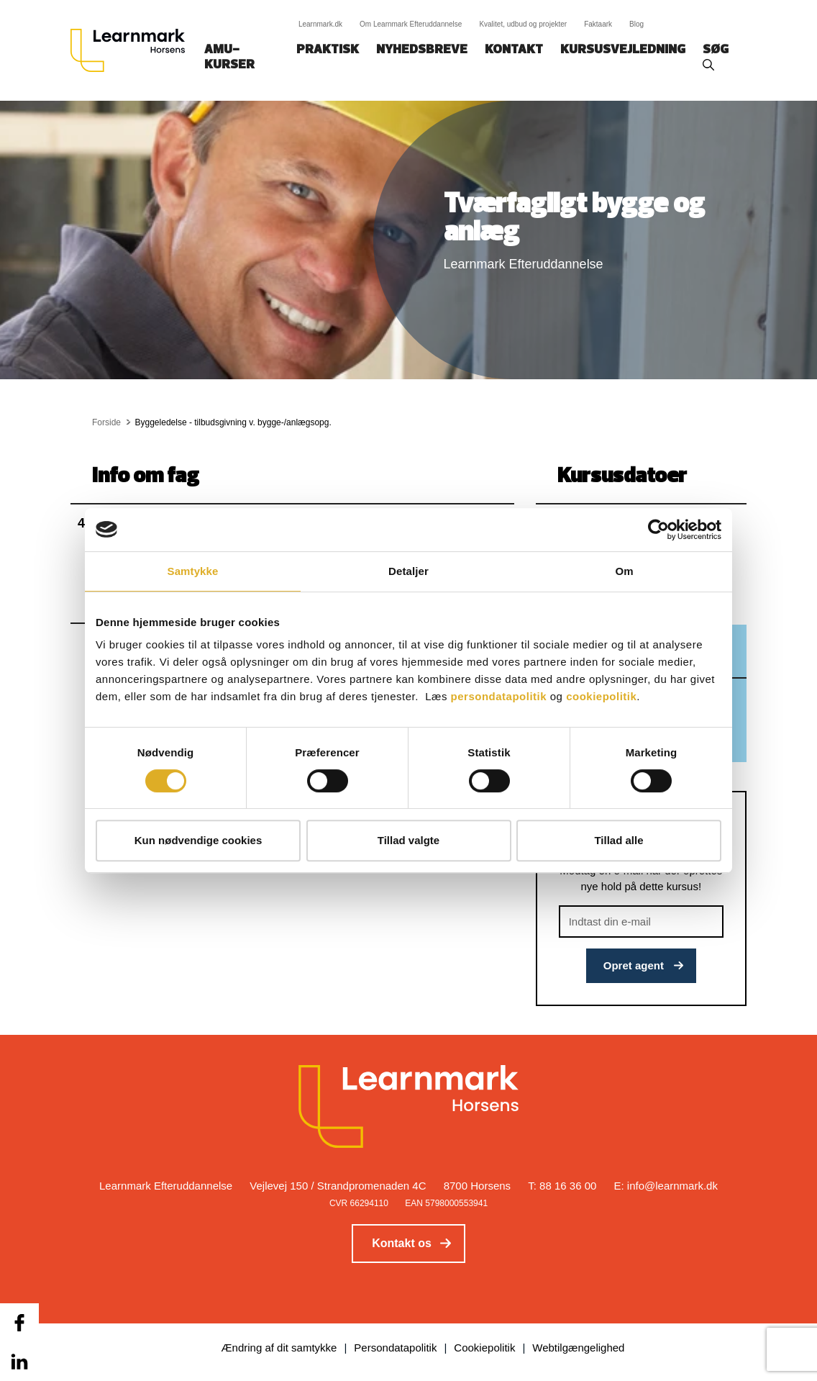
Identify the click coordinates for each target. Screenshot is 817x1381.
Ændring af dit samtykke (279, 1347)
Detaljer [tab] (408, 571)
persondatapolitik (499, 696)
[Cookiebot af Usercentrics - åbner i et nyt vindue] (658, 529)
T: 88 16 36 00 (562, 1185)
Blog (636, 24)
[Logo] (133, 50)
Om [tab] (624, 571)
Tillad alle (618, 840)
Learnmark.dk (320, 24)
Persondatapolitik (395, 1347)
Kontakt (514, 50)
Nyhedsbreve (421, 50)
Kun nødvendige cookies (198, 840)
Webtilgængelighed (578, 1347)
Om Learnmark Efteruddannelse (411, 24)
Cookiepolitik (484, 1347)
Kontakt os (402, 1243)
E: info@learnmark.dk (666, 1185)
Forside (106, 422)
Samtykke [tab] (193, 571)
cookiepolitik (601, 696)
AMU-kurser (229, 57)
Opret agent (633, 965)
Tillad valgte (408, 840)
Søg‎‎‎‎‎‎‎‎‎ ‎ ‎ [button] (718, 50)
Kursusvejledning (622, 50)
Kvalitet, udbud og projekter (523, 24)
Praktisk (327, 50)
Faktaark (598, 24)
